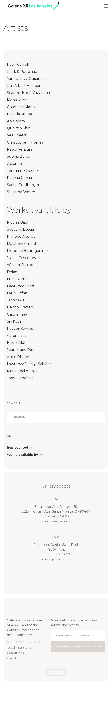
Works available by (22, 455)
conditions (15, 653)
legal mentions (19, 647)
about (12, 658)
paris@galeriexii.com (56, 559)
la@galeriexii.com (56, 521)
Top (56, 672)
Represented (17, 448)
